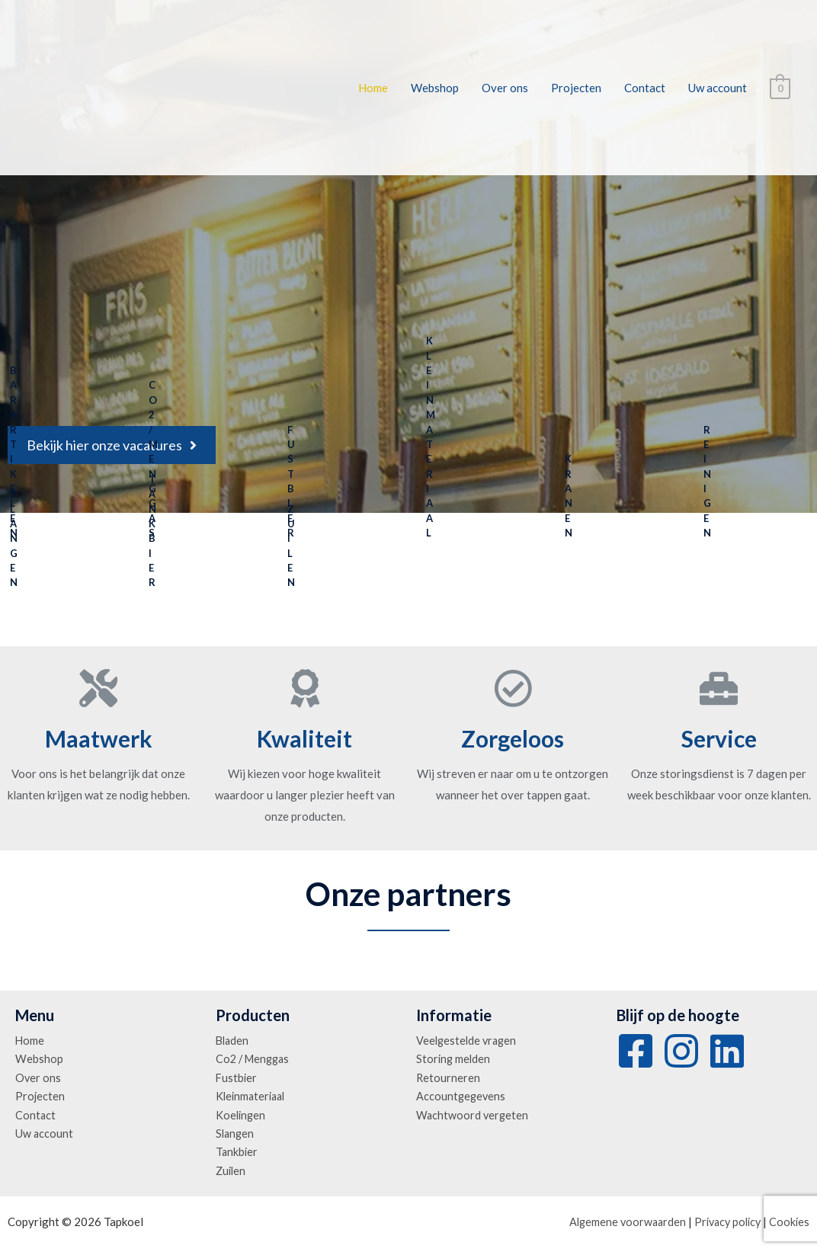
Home (373, 87)
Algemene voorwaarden (619, 1225)
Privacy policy (724, 1225)
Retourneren (448, 1079)
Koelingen (242, 1117)
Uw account (717, 87)
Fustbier (237, 1079)
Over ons (505, 87)
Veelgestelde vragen (468, 1041)
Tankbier (237, 1155)
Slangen (236, 1136)
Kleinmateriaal (253, 1098)
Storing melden (454, 1060)
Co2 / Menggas (255, 1060)
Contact (644, 87)
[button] (112, 445)
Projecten (576, 87)
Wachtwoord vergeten (473, 1117)
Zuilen (232, 1174)
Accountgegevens (462, 1098)
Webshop (435, 87)
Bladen (233, 1041)
